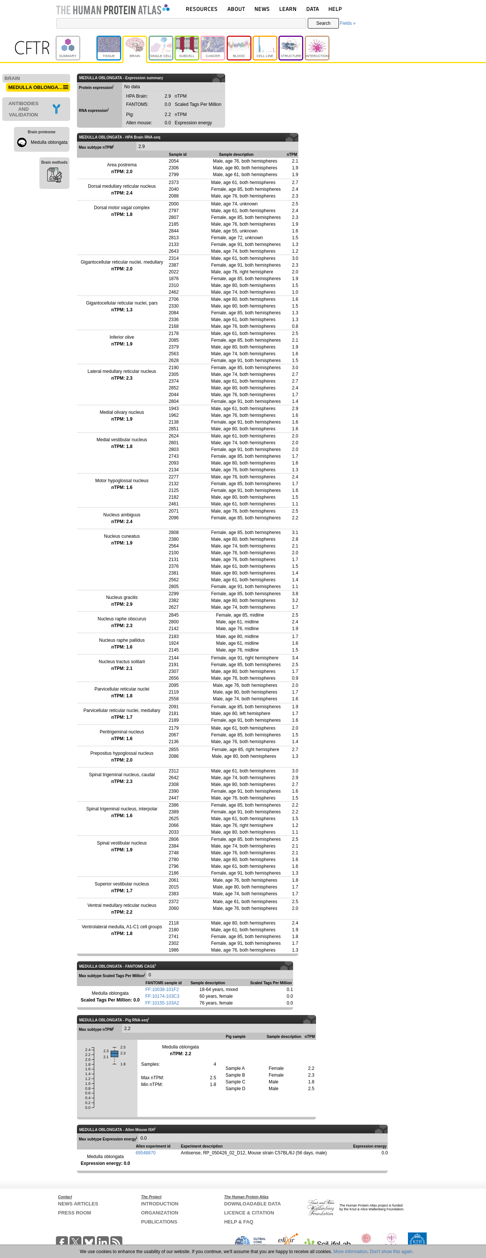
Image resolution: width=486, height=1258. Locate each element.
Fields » (347, 23)
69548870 (145, 1152)
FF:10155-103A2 (162, 1003)
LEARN (287, 9)
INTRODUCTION (160, 1204)
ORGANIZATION (159, 1213)
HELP (335, 9)
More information (350, 1251)
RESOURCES (202, 9)
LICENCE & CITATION (249, 1213)
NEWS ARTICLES (78, 1204)
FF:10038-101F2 (162, 989)
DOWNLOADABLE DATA (252, 1204)
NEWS (262, 9)
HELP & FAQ (238, 1222)
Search (323, 23)
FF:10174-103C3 (162, 996)
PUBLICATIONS (159, 1222)
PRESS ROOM (74, 1213)
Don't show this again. (392, 1251)
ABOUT (236, 9)
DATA (312, 9)
